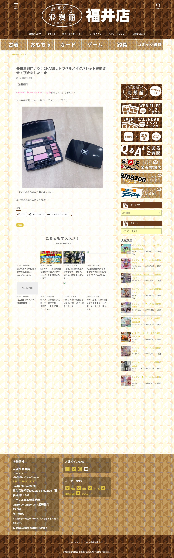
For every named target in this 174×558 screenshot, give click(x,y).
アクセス (52, 34)
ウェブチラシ (95, 34)
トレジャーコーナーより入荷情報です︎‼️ (146, 261)
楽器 (81, 489)
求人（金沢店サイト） (72, 34)
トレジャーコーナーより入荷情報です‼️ (146, 364)
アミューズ (83, 494)
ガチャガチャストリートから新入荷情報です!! (146, 247)
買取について (35, 34)
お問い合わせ (139, 34)
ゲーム (93, 489)
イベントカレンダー (117, 34)
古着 (21, 225)
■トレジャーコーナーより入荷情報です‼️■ (146, 320)
